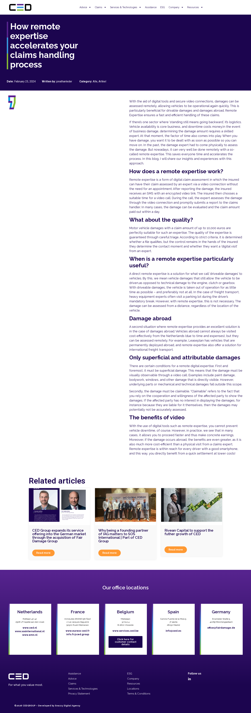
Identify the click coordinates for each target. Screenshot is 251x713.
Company (176, 7)
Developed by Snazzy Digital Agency (59, 706)
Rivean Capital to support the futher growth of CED (189, 532)
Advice (85, 7)
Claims (100, 7)
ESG (162, 7)
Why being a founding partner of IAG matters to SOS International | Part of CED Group (123, 535)
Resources (195, 7)
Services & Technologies (125, 7)
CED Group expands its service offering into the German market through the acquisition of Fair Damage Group (59, 535)
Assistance (151, 7)
